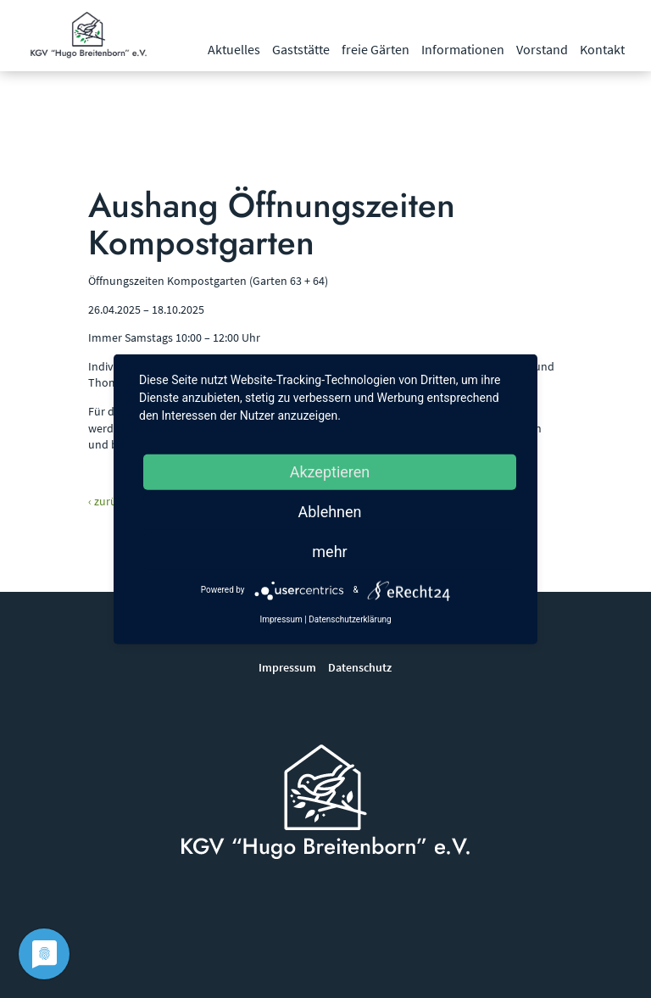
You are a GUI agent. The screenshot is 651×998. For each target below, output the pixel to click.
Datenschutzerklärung (350, 618)
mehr (329, 551)
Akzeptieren (330, 471)
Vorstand (542, 49)
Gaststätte (301, 49)
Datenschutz (360, 667)
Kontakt (602, 49)
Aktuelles (234, 49)
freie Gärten (375, 49)
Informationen (462, 49)
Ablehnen (329, 511)
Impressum (287, 667)
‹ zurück (108, 501)
